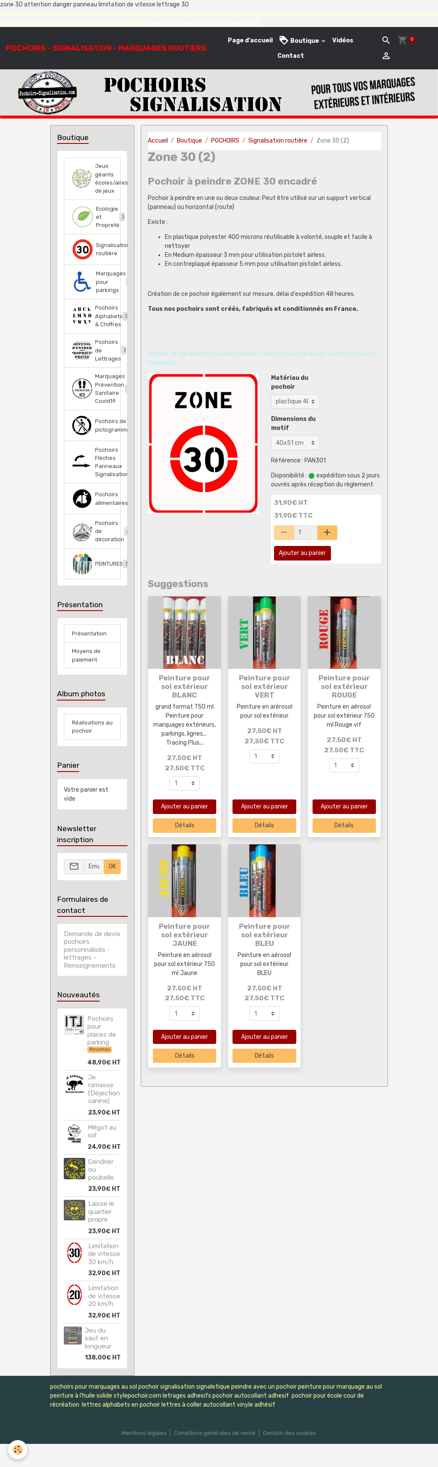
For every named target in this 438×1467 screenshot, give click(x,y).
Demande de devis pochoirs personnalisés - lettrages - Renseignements (92, 973)
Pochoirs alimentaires (96, 516)
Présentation (90, 653)
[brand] (106, 48)
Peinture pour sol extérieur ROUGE (344, 686)
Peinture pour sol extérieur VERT (264, 686)
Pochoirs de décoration (96, 549)
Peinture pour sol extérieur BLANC (184, 686)
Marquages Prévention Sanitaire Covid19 (96, 402)
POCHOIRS (225, 140)
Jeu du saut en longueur (98, 1361)
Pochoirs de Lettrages (96, 360)
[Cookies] (18, 1449)
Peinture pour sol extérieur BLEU (264, 935)
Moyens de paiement (86, 676)
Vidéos (342, 40)
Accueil (158, 140)
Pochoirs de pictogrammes (96, 439)
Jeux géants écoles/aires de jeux (96, 180)
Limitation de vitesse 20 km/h (104, 1319)
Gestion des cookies (291, 1456)
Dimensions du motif (293, 423)
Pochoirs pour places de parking (101, 1053)
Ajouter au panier (302, 553)
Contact (290, 56)
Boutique (299, 40)
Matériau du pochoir (289, 382)
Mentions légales (142, 1456)
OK (112, 889)
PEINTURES (96, 583)
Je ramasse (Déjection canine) (104, 1112)
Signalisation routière (277, 140)
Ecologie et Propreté (96, 220)
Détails (184, 825)
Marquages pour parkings (96, 288)
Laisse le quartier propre (101, 1234)
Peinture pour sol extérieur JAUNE (184, 935)
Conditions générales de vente (214, 1456)
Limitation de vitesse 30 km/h (104, 1277)
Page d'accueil (250, 40)
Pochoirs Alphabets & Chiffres (96, 324)
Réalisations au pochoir (89, 749)
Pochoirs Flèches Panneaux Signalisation (96, 478)
